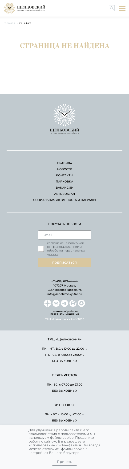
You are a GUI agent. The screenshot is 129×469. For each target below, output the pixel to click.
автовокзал (64, 193)
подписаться (64, 262)
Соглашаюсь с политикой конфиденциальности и (66, 248)
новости (64, 169)
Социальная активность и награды (64, 200)
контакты (64, 175)
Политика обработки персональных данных (64, 312)
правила (64, 163)
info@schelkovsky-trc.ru (64, 294)
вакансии (64, 187)
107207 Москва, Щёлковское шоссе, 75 (65, 287)
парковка (64, 181)
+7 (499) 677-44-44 (64, 281)
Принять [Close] (64, 462)
